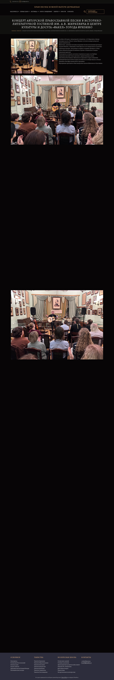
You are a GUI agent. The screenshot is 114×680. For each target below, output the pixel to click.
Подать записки (14, 666)
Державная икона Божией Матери (19, 668)
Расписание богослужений (17, 663)
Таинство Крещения (39, 661)
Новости (63, 11)
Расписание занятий (63, 661)
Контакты (70, 11)
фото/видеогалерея (63, 668)
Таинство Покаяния (39, 665)
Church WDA (64, 677)
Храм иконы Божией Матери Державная (57, 7)
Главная (14, 30)
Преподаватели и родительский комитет (69, 665)
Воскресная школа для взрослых (66, 672)
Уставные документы (63, 663)
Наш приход (14, 11)
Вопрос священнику (46, 11)
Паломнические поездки (17, 670)
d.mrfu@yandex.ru (86, 663)
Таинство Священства (40, 670)
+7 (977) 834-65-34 (85, 661)
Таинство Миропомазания (41, 663)
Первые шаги (24, 11)
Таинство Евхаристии (40, 666)
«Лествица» (34, 11)
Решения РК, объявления (64, 666)
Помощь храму (14, 665)
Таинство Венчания (39, 668)
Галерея (56, 11)
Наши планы (61, 670)
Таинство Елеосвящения (40, 672)
